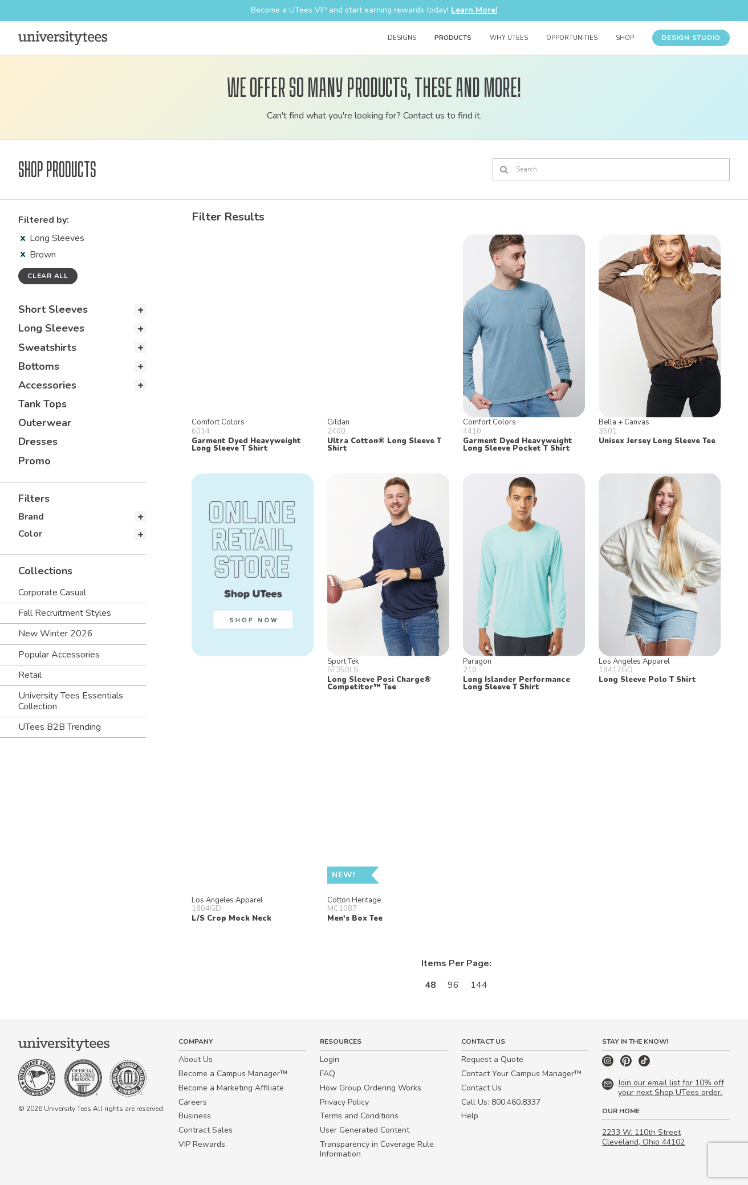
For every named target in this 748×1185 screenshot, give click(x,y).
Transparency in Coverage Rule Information (377, 1149)
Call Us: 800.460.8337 (500, 1102)
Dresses (38, 441)
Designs (402, 38)
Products (452, 38)
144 (478, 985)
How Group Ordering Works (370, 1087)
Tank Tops (42, 404)
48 (430, 985)
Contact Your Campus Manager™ (521, 1073)
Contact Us (481, 1087)
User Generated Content (364, 1130)
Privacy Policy (344, 1102)
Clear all (47, 275)
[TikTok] (644, 1064)
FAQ (327, 1073)
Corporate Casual (52, 592)
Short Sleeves (53, 309)
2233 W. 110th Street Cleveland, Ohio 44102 (643, 1137)
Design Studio (691, 37)
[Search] (611, 169)
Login (329, 1059)
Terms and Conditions (359, 1115)
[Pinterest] (627, 1064)
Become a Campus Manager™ (232, 1073)
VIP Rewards (201, 1144)
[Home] (62, 37)
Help (469, 1115)
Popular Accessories (59, 654)
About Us (195, 1059)
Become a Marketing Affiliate (231, 1087)
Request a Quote (492, 1059)
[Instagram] (609, 1064)
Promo (34, 461)
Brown (38, 254)
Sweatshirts (47, 347)
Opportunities (571, 38)
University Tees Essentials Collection (70, 701)
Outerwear (44, 423)
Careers (192, 1102)
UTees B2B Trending (59, 727)
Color (30, 534)
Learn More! (474, 10)
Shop (625, 38)
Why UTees (509, 38)
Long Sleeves (52, 238)
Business (194, 1115)
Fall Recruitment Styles (64, 613)
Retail (30, 675)
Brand (31, 516)
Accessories (47, 385)
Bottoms (38, 366)
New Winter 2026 (55, 633)
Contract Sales (205, 1130)
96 (453, 985)
